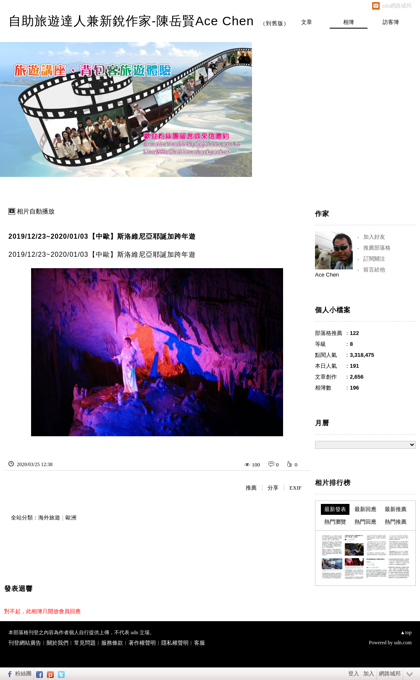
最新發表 (335, 509)
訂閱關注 (374, 259)
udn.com (403, 643)
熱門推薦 (396, 522)
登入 (353, 673)
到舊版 (275, 23)
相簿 (348, 22)
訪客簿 (391, 22)
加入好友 (374, 237)
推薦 (251, 488)
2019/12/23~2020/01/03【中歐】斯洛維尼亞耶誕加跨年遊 (102, 236)
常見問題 (85, 643)
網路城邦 (390, 673)
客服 (199, 643)
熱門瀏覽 (335, 522)
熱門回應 (365, 522)
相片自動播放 (36, 211)
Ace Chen (327, 274)
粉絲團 (23, 673)
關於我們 (57, 643)
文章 (306, 22)
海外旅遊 (49, 517)
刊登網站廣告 (24, 643)
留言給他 (374, 269)
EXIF (295, 488)
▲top (406, 632)
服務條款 (112, 643)
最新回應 (365, 509)
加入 (368, 673)
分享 (273, 488)
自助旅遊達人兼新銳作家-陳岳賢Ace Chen (131, 21)
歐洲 (71, 517)
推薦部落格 (377, 248)
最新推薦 (396, 509)
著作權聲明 (142, 643)
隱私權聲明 (175, 643)
